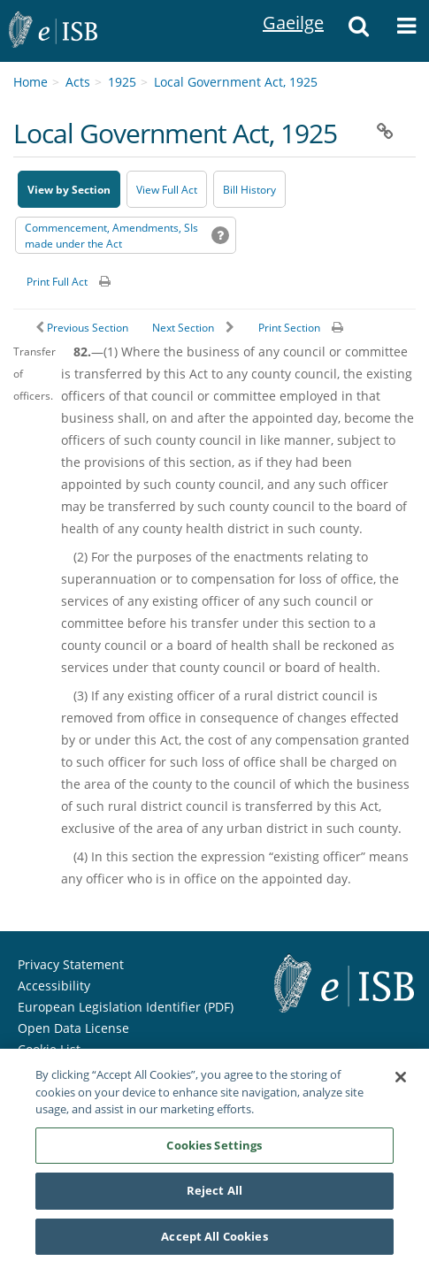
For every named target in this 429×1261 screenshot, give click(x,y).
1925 (122, 81)
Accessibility (54, 985)
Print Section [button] (289, 327)
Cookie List (49, 1049)
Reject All (214, 1196)
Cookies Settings (214, 1150)
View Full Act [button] (166, 189)
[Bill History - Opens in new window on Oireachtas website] (249, 189)
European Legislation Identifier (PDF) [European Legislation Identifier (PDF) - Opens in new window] (126, 1006)
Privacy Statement (71, 964)
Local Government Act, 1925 (236, 81)
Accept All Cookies (214, 1242)
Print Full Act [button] (57, 281)
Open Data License (73, 1028)
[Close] (400, 1082)
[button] (359, 31)
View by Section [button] (69, 189)
